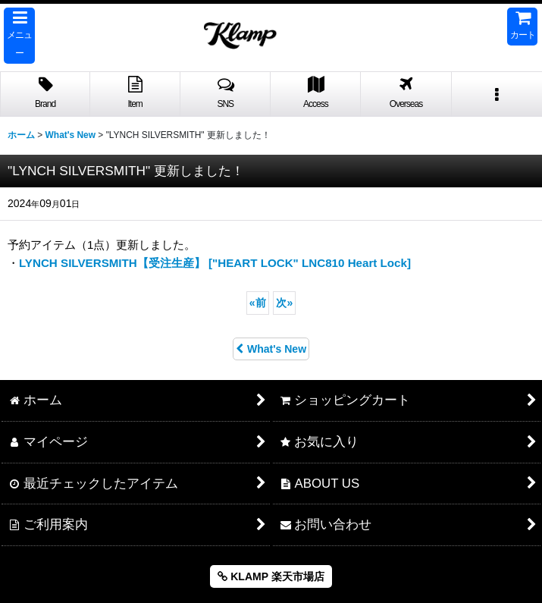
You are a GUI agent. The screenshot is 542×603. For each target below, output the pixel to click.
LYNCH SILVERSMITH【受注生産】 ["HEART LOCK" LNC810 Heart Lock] (215, 262)
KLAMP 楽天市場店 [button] (271, 576)
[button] (19, 36)
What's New (271, 349)
